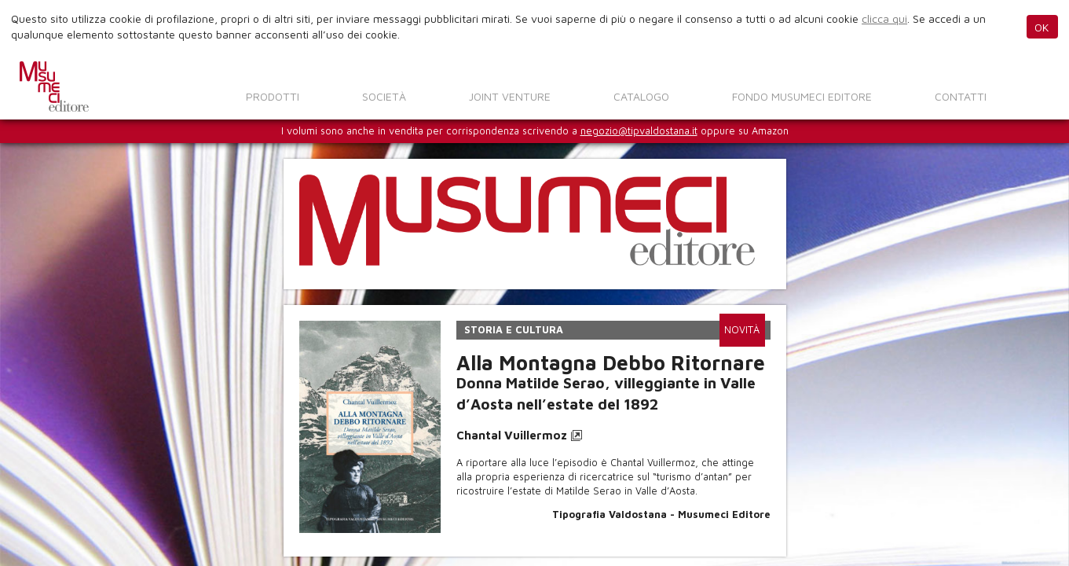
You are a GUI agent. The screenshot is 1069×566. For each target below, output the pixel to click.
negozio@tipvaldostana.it (638, 131)
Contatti (961, 96)
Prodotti (272, 96)
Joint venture (510, 96)
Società (384, 96)
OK (1041, 27)
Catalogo (641, 96)
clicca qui (884, 18)
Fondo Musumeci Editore (802, 96)
